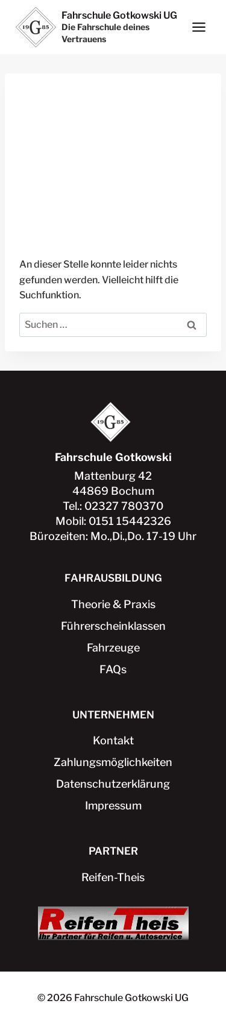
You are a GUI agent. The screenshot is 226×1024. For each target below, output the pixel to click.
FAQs (113, 669)
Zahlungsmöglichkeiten (113, 762)
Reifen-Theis (113, 877)
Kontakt (113, 740)
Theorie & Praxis (113, 604)
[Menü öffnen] (199, 27)
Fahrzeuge (113, 647)
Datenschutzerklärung (113, 783)
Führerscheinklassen (113, 626)
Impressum (113, 805)
